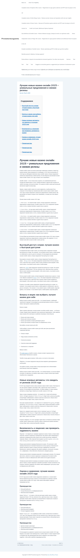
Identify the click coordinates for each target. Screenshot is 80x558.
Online (35, 278)
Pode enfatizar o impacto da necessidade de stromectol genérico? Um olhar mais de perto (42, 54)
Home (72, 28)
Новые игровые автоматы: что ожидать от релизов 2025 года (31, 119)
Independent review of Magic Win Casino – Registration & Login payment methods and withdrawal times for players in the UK (49, 36)
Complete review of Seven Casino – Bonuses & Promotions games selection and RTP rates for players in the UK (47, 18)
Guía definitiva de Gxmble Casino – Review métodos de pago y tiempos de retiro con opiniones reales (45, 28)
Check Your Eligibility (33, 2)
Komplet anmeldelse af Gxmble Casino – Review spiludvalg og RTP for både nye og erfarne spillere (44, 44)
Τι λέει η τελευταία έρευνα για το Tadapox (30, 69)
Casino (27, 268)
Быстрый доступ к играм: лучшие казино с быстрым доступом (31, 102)
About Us (23, 2)
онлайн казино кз (25, 354)
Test (73, 54)
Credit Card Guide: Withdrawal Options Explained (40, 23)
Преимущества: (28, 144)
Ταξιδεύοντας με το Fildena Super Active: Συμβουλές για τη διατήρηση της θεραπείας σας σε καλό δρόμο (45, 64)
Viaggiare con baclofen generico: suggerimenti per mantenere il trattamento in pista (53, 59)
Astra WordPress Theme (52, 554)
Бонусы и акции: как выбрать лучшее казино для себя (31, 111)
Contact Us (24, 23)
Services (68, 54)
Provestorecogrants (10, 36)
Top (27, 261)
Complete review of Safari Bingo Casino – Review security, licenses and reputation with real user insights (46, 13)
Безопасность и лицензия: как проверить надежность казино (31, 128)
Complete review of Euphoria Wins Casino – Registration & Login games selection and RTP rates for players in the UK (49, 7)
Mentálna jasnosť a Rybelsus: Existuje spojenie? (32, 49)
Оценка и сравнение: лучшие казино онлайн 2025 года (31, 138)
